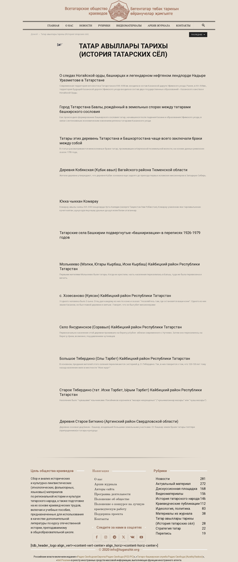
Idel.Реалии (63, 560)
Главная (53, 25)
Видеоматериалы (129, 25)
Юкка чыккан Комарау (79, 201)
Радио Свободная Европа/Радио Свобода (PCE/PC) (105, 556)
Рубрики (104, 25)
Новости (85, 25)
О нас (69, 25)
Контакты (183, 25)
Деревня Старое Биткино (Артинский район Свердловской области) (119, 421)
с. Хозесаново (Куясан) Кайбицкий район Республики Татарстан (115, 296)
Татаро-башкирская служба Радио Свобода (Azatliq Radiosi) (170, 556)
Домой (34, 34)
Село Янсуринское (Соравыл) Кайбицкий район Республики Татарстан (121, 327)
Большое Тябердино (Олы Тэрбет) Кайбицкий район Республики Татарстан (125, 358)
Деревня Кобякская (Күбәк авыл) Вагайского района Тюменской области (123, 170)
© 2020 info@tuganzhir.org (119, 550)
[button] (203, 25)
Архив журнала (159, 25)
